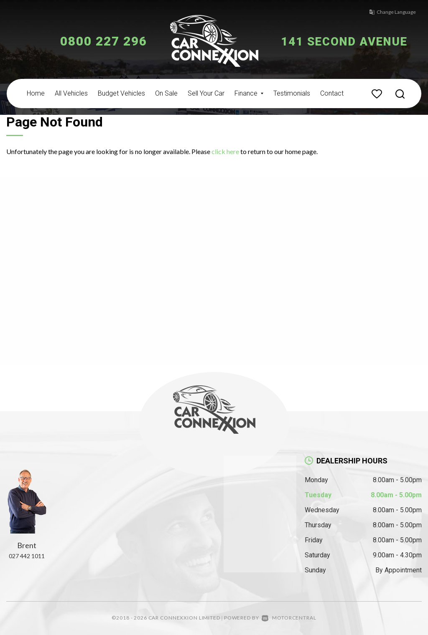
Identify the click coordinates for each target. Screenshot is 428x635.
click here (225, 151)
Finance (248, 93)
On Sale (166, 93)
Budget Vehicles (121, 93)
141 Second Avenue (351, 41)
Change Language (388, 12)
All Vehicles (71, 93)
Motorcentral (289, 618)
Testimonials (291, 93)
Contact (332, 93)
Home (36, 93)
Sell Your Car (206, 93)
